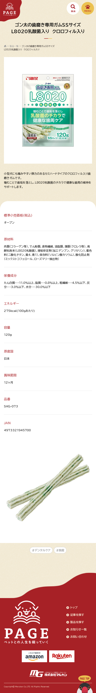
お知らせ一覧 (78, 629)
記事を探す (77, 614)
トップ (74, 607)
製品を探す (77, 622)
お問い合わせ (78, 636)
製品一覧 (14, 46)
